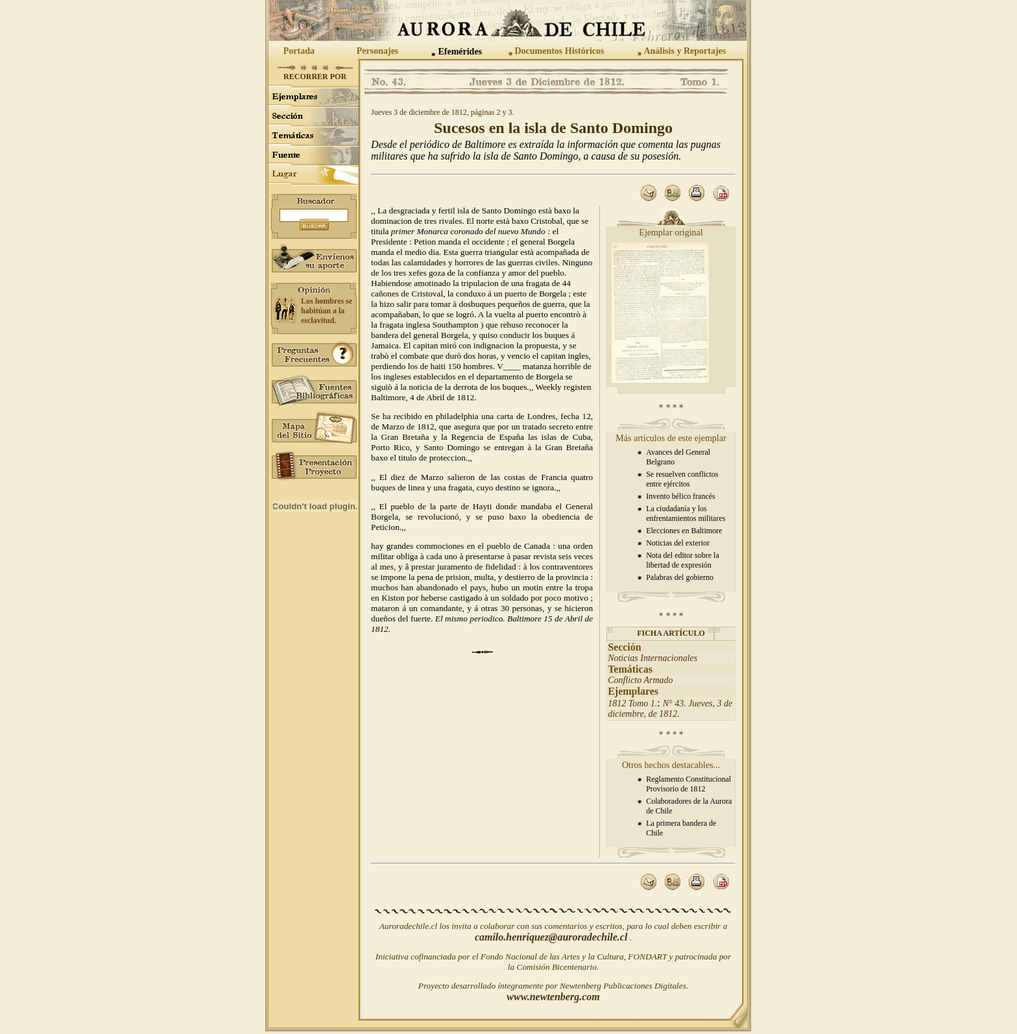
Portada (299, 51)
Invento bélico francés (680, 496)
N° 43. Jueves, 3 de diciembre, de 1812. (670, 709)
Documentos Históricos (559, 51)
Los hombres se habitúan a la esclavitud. (326, 310)
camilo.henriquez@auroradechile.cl (551, 937)
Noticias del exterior (678, 542)
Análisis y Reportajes (684, 51)
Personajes (378, 51)
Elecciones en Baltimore (684, 530)
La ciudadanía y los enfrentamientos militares (685, 513)
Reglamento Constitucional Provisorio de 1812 (688, 784)
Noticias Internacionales (652, 658)
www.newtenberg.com (553, 996)
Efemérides (460, 51)
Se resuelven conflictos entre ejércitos (682, 479)
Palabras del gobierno (679, 577)
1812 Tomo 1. (632, 703)
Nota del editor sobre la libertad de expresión (682, 560)
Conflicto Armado (640, 680)
